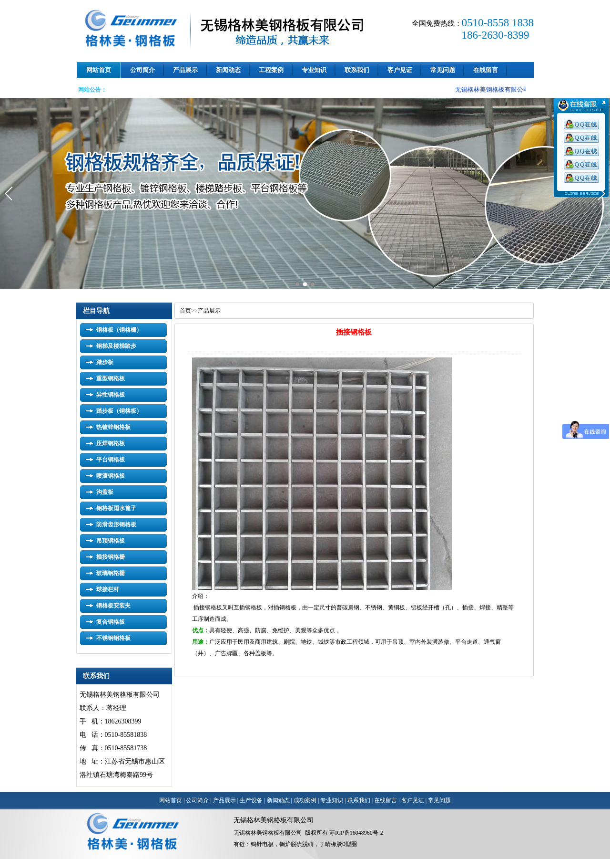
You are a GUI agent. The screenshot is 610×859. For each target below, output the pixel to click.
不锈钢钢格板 (113, 638)
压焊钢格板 (110, 443)
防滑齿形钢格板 (116, 524)
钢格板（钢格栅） (119, 329)
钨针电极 (262, 844)
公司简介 (142, 69)
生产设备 (251, 800)
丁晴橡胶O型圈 (338, 844)
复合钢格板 (110, 621)
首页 (185, 310)
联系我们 (357, 69)
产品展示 (185, 69)
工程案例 (271, 69)
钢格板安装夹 (113, 605)
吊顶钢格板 (110, 540)
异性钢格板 (110, 394)
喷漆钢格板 (110, 475)
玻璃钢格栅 (110, 573)
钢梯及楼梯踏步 (116, 346)
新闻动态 (228, 69)
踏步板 (104, 362)
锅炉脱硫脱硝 (296, 844)
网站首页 (98, 69)
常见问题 (442, 69)
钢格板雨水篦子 (116, 508)
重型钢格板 (110, 378)
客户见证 (399, 69)
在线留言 (485, 69)
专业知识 (314, 69)
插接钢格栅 (110, 557)
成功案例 (305, 800)
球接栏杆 (107, 589)
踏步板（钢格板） (119, 411)
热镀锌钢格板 (113, 427)
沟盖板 (104, 492)
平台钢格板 (110, 459)
